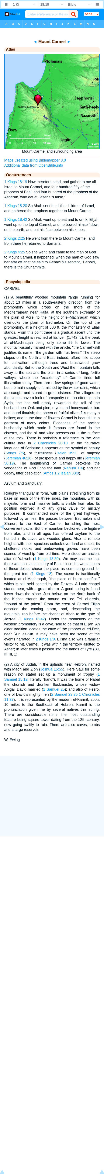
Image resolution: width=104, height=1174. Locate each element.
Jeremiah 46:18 (18, 458)
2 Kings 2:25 (14, 238)
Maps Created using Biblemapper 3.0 (35, 160)
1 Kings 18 (41, 574)
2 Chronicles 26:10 (51, 443)
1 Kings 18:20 (15, 206)
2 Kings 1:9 (45, 639)
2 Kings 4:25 (14, 252)
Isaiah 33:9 (70, 473)
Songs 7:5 (15, 453)
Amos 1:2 (51, 473)
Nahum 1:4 (73, 468)
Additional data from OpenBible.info (33, 165)
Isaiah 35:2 (66, 453)
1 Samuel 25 (54, 689)
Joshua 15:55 (51, 669)
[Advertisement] (52, 796)
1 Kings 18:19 (15, 182)
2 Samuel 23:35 (64, 694)
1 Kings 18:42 (15, 219)
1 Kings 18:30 (46, 559)
